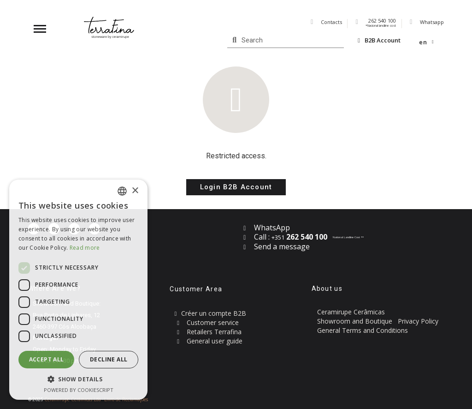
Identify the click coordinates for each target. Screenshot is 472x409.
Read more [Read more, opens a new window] (85, 248)
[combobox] (122, 191)
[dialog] (78, 290)
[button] (236, 187)
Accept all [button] (46, 359)
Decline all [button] (108, 359)
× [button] (134, 190)
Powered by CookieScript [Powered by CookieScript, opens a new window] (78, 389)
